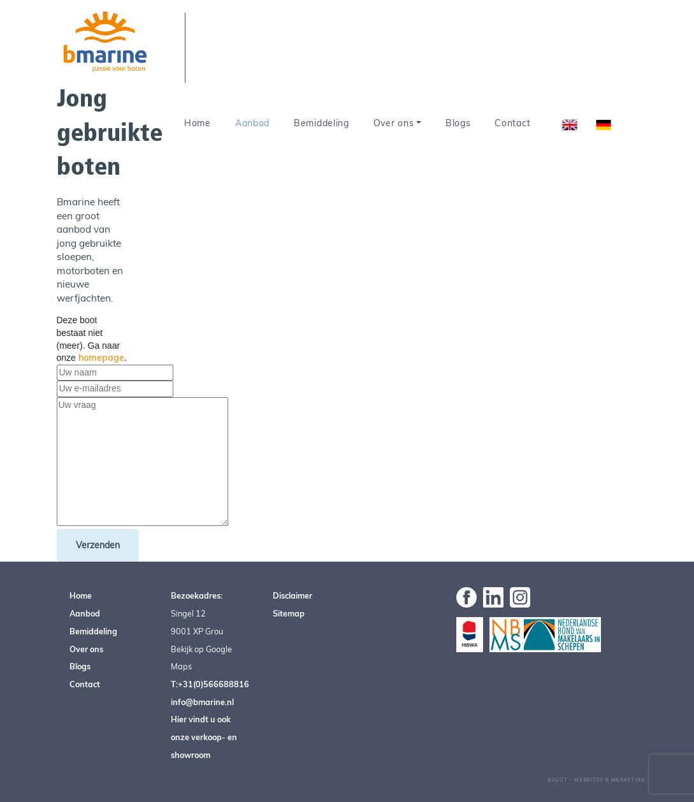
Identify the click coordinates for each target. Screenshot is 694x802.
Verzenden (98, 545)
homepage (101, 357)
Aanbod (252, 123)
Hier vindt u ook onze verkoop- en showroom (204, 736)
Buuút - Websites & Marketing (596, 779)
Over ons (393, 123)
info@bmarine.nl (202, 702)
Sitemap (289, 613)
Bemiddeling (321, 123)
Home (197, 123)
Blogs (458, 123)
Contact (512, 123)
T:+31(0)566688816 (210, 684)
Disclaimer (292, 595)
